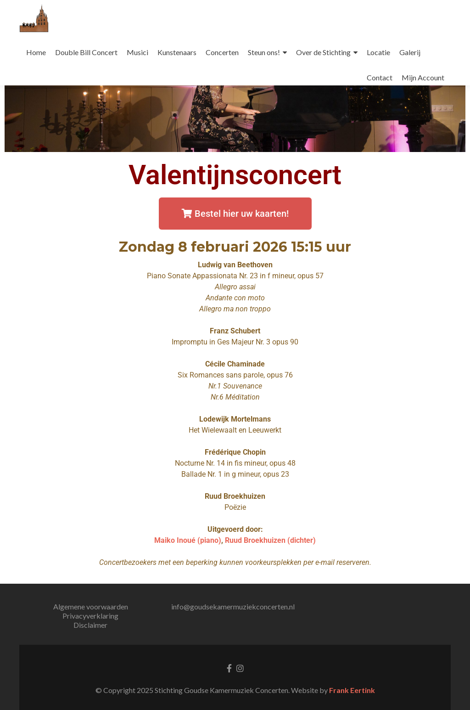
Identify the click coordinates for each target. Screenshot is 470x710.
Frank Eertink (352, 690)
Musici (137, 52)
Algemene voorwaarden (90, 606)
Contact (379, 77)
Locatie (378, 52)
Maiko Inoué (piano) (187, 540)
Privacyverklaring (90, 615)
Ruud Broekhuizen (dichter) (270, 540)
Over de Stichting (323, 52)
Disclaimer (90, 624)
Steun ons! (264, 52)
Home (36, 52)
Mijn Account (423, 77)
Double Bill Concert (86, 52)
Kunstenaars (176, 52)
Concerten (222, 52)
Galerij (409, 52)
